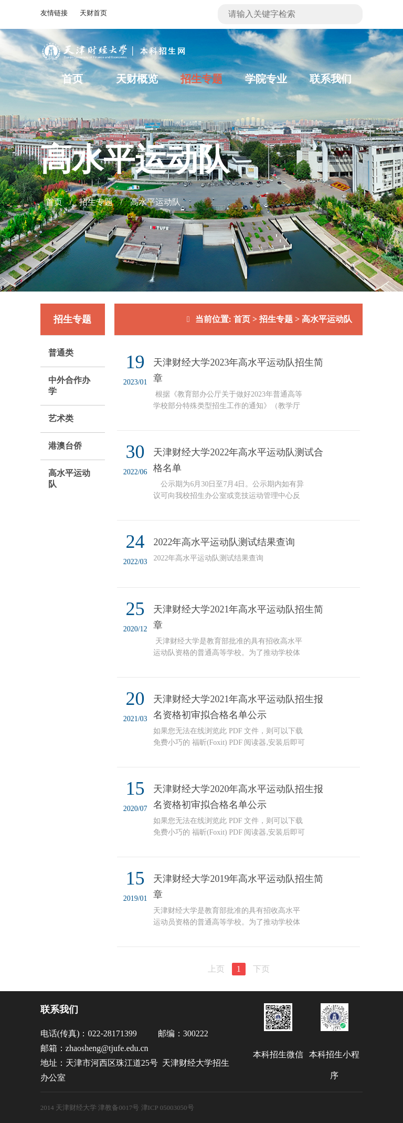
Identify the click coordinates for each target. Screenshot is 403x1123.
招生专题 (201, 79)
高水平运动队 (155, 201)
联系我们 (331, 79)
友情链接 (54, 13)
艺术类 (60, 418)
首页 (72, 79)
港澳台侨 (65, 445)
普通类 (60, 352)
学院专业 (266, 79)
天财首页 (93, 13)
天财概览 (137, 79)
